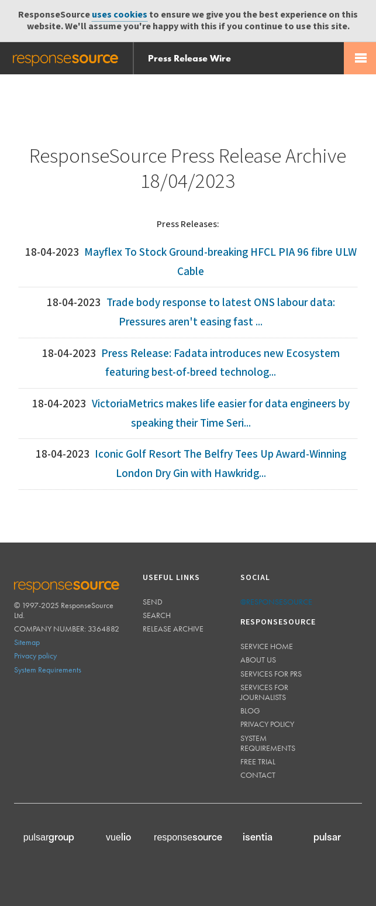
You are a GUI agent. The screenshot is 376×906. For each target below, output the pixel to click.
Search (157, 615)
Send (153, 601)
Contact (257, 775)
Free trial (257, 761)
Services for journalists (264, 692)
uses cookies (119, 15)
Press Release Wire (189, 58)
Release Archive (173, 628)
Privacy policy (35, 655)
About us (258, 659)
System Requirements (47, 669)
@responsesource (276, 601)
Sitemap (27, 642)
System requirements (267, 743)
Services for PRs (271, 673)
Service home (266, 646)
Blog (250, 710)
